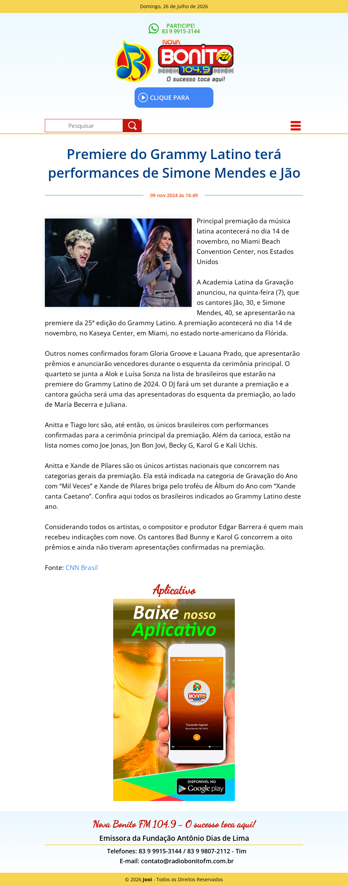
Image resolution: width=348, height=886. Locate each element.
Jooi (147, 879)
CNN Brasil (82, 567)
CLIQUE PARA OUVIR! (163, 100)
